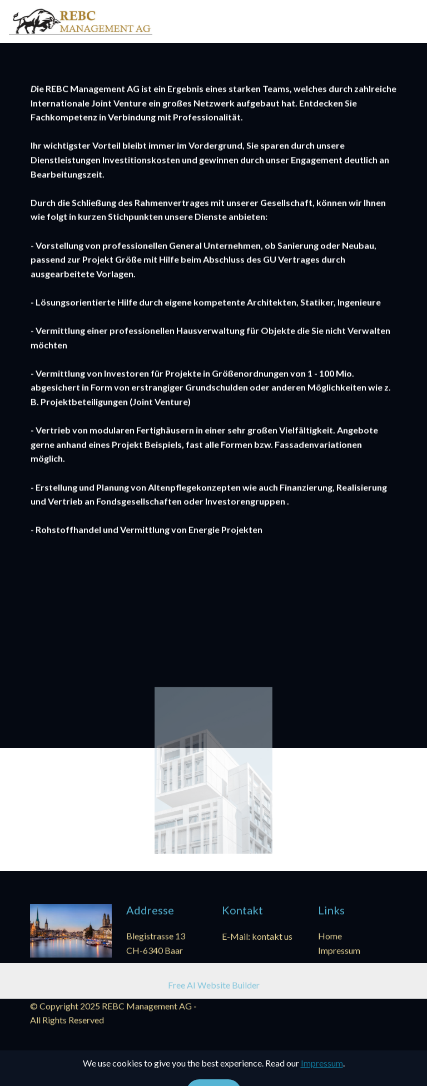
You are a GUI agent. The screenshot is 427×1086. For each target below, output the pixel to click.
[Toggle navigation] (409, 18)
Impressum (339, 950)
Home (330, 936)
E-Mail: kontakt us (257, 936)
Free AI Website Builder (214, 986)
